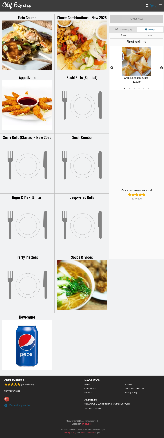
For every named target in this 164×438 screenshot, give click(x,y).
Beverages (27, 316)
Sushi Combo (82, 137)
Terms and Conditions (134, 388)
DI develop (86, 424)
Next (161, 67)
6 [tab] (148, 88)
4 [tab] (139, 88)
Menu (87, 384)
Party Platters (27, 257)
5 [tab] (143, 88)
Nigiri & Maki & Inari (27, 197)
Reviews (128, 384)
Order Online (90, 388)
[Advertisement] (130, 140)
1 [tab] (124, 88)
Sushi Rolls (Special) (82, 77)
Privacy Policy (130, 392)
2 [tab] (129, 88)
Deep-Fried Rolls (82, 197)
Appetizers (27, 77)
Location (88, 392)
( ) (153, 5)
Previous (111, 67)
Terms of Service (87, 432)
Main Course (27, 17)
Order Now (137, 18)
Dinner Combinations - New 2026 (82, 17)
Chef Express (14, 380)
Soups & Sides (82, 257)
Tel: (92, 408)
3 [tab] (134, 88)
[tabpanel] (136, 67)
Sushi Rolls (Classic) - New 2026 (27, 137)
